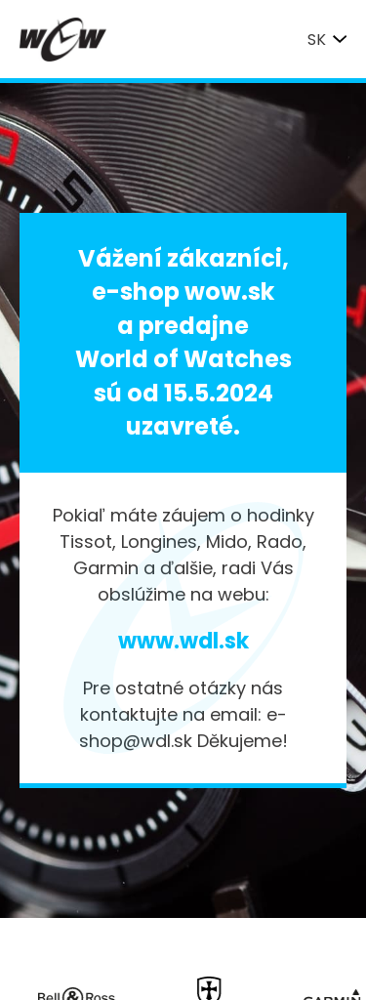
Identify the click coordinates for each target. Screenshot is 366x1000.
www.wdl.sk (183, 641)
